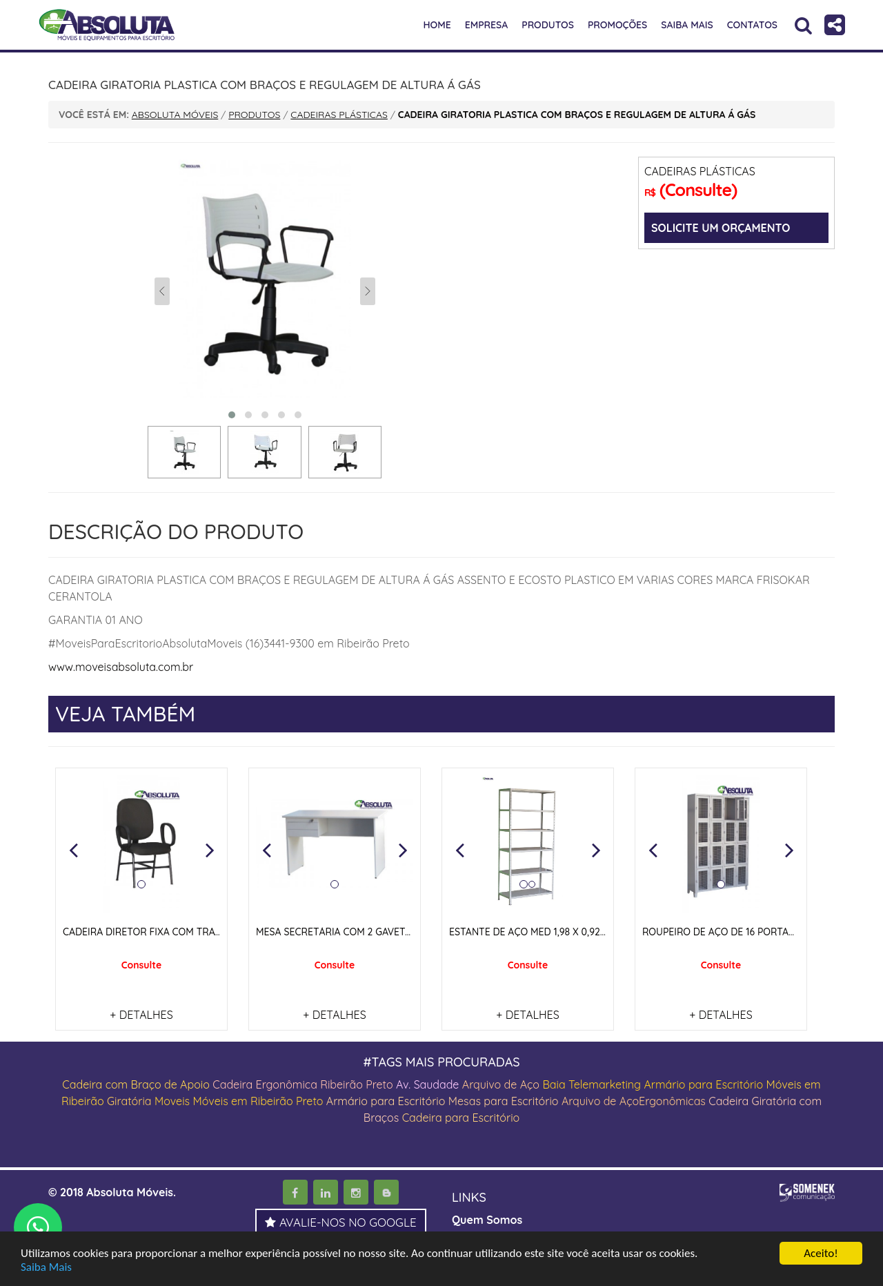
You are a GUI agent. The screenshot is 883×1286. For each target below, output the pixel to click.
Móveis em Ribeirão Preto (257, 1101)
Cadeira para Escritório (461, 1117)
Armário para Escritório (703, 1084)
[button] (73, 849)
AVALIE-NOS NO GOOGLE (341, 1222)
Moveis (172, 1101)
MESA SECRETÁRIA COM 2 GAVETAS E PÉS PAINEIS (369, 932)
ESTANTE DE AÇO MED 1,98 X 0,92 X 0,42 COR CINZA (566, 932)
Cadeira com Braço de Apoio (136, 1084)
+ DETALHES (141, 1015)
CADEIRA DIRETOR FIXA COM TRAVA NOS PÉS (165, 932)
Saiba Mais (46, 1267)
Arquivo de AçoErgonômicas (634, 1101)
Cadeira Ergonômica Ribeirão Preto (302, 1084)
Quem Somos (487, 1220)
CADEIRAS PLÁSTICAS (699, 171)
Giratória (129, 1101)
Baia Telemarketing (591, 1084)
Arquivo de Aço (500, 1084)
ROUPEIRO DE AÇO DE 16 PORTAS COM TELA (743, 932)
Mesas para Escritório (503, 1101)
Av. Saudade (427, 1084)
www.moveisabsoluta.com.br (120, 667)
